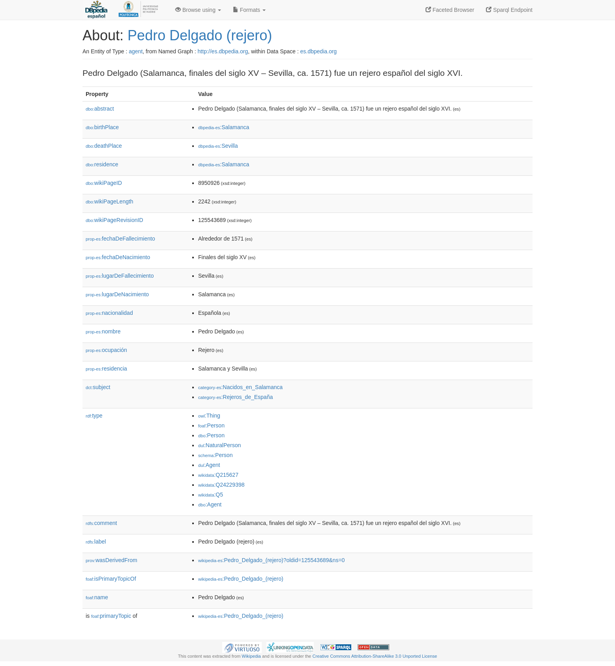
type (94, 415)
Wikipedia (251, 656)
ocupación (106, 350)
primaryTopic (111, 616)
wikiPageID (104, 183)
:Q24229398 (221, 485)
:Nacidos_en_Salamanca (240, 387)
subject (98, 387)
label (96, 541)
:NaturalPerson (219, 445)
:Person (211, 425)
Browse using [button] (198, 10)
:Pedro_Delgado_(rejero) (240, 579)
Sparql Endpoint (509, 10)
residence (102, 164)
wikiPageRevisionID (114, 220)
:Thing (209, 415)
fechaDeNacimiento (118, 257)
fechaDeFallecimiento (120, 238)
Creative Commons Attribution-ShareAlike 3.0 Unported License (374, 656)
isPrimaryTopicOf (111, 579)
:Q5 (210, 494)
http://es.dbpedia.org (223, 51)
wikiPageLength (109, 201)
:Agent (209, 465)
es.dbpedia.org (318, 51)
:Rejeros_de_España (235, 397)
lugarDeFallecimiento (120, 276)
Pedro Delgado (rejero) (200, 35)
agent (135, 51)
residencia (106, 368)
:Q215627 (218, 475)
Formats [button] (249, 10)
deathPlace (104, 146)
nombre (103, 331)
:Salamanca (223, 127)
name (97, 597)
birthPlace (102, 127)
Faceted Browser (450, 10)
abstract (100, 108)
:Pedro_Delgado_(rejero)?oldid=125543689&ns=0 (271, 560)
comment (101, 523)
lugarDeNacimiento (117, 294)
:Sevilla (218, 146)
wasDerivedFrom (111, 560)
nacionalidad (109, 313)
